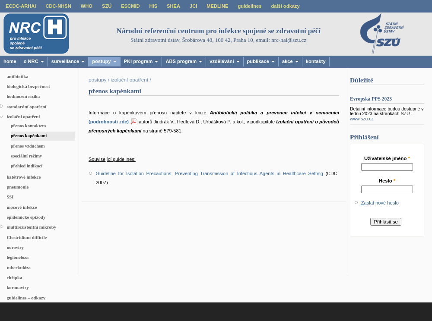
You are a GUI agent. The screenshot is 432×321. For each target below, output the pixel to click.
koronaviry (17, 287)
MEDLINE (217, 6)
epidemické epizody (25, 217)
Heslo (387, 180)
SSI (9, 196)
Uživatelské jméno (387, 158)
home (9, 61)
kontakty (316, 61)
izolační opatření (23, 116)
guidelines (249, 6)
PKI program (141, 61)
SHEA (173, 6)
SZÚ (106, 6)
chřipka (14, 277)
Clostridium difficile (26, 237)
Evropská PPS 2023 (371, 99)
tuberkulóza (18, 267)
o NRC (34, 61)
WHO (86, 6)
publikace (261, 61)
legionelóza (17, 257)
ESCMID (130, 6)
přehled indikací (27, 166)
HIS (153, 6)
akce (290, 61)
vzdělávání (224, 61)
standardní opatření (26, 106)
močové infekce (21, 207)
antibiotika (17, 76)
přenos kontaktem (28, 125)
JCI (193, 6)
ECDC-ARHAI (21, 6)
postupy (104, 61)
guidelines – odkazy (25, 297)
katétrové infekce (23, 176)
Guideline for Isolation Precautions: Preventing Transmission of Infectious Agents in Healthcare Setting (209, 173)
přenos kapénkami (29, 135)
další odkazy (285, 6)
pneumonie (17, 186)
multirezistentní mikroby (31, 227)
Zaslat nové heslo (380, 202)
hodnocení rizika (23, 96)
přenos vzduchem (28, 146)
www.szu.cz (362, 118)
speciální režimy (26, 156)
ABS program (183, 61)
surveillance (68, 61)
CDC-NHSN (58, 6)
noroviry (15, 247)
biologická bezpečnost (28, 86)
